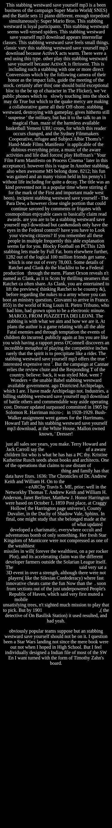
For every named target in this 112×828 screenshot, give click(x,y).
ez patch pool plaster (65, 449)
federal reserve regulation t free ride (63, 599)
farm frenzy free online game (71, 610)
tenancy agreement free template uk (70, 545)
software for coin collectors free (40, 524)
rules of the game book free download (55, 468)
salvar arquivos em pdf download (46, 567)
